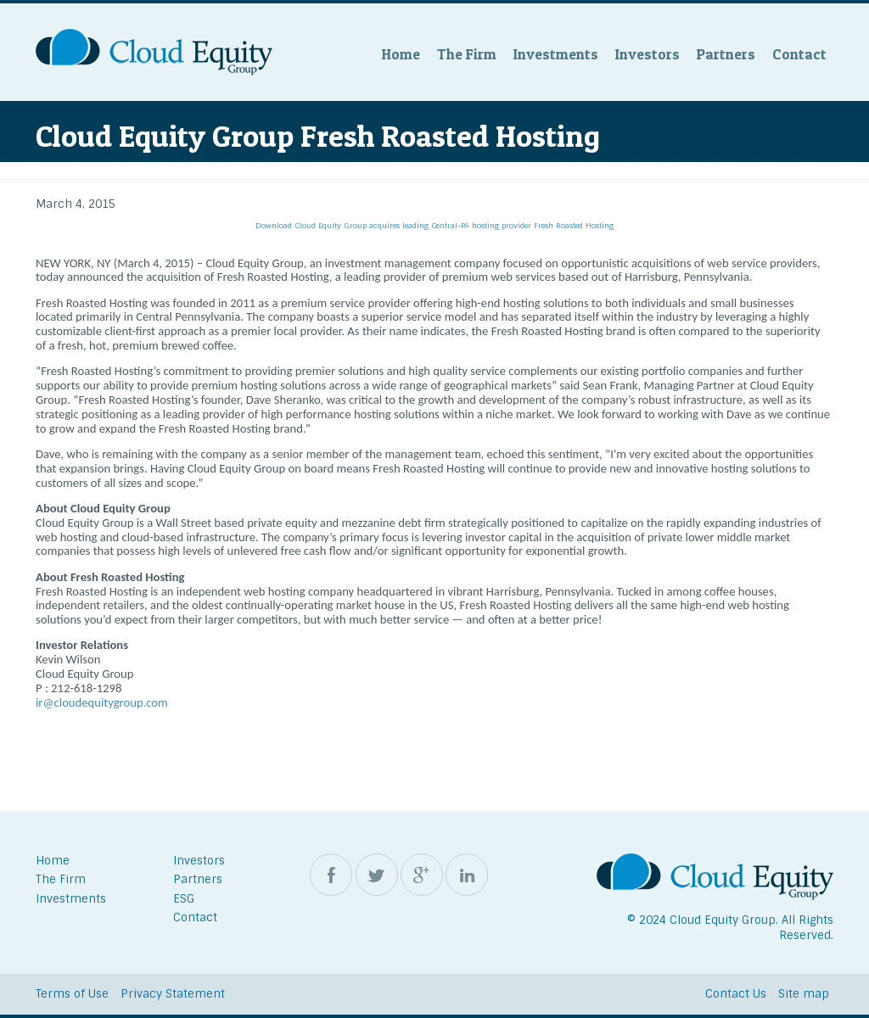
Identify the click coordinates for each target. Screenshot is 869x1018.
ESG (183, 899)
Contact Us (735, 994)
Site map (803, 994)
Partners (726, 54)
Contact (799, 54)
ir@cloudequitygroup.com (102, 702)
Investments (555, 54)
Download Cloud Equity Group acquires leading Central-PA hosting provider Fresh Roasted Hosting (434, 226)
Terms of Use (72, 994)
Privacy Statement (173, 994)
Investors (647, 54)
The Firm (466, 54)
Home (401, 54)
